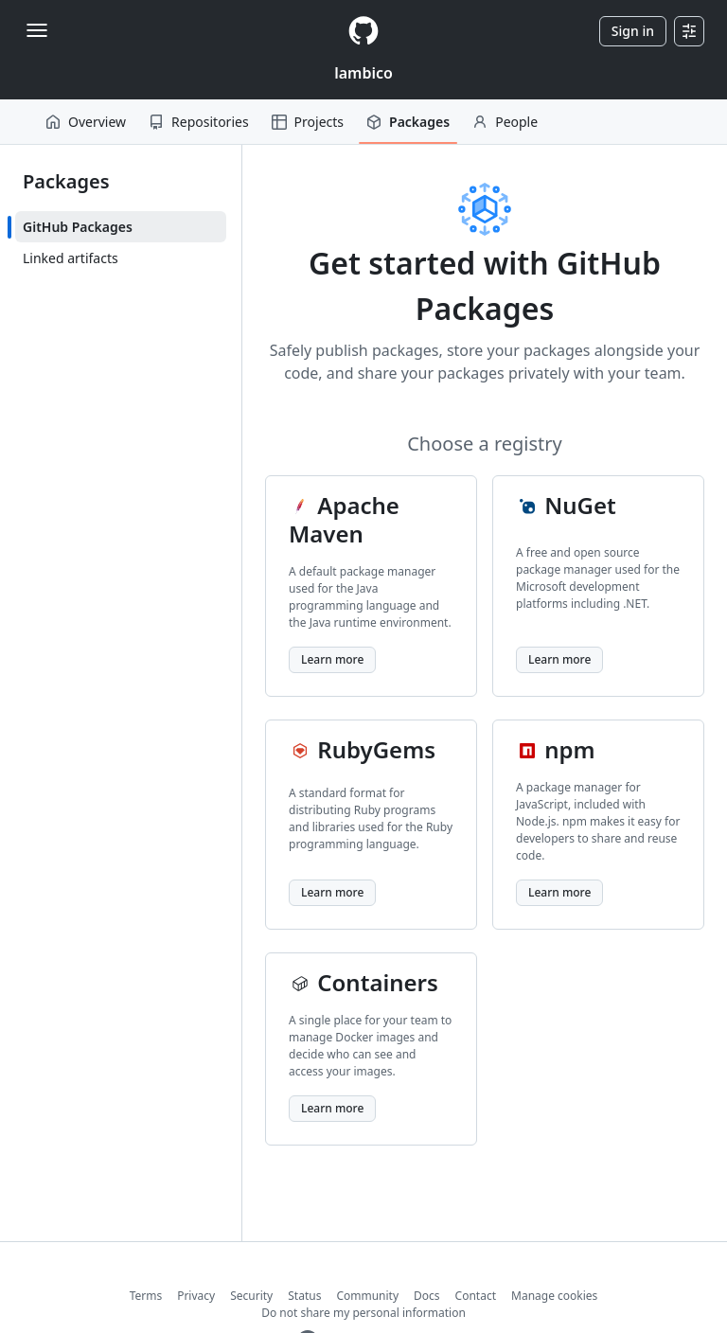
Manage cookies (554, 1296)
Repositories (199, 122)
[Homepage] (363, 30)
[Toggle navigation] (37, 30)
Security (251, 1296)
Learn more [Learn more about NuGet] (559, 659)
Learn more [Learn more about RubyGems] (332, 892)
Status (304, 1296)
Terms (146, 1296)
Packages (408, 122)
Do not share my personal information (363, 1313)
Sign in (633, 31)
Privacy (196, 1296)
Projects (308, 122)
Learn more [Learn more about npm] (559, 892)
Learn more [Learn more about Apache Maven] (332, 659)
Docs (427, 1296)
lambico (363, 72)
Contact (475, 1296)
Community (367, 1296)
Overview (85, 122)
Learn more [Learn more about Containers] (332, 1108)
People (505, 122)
